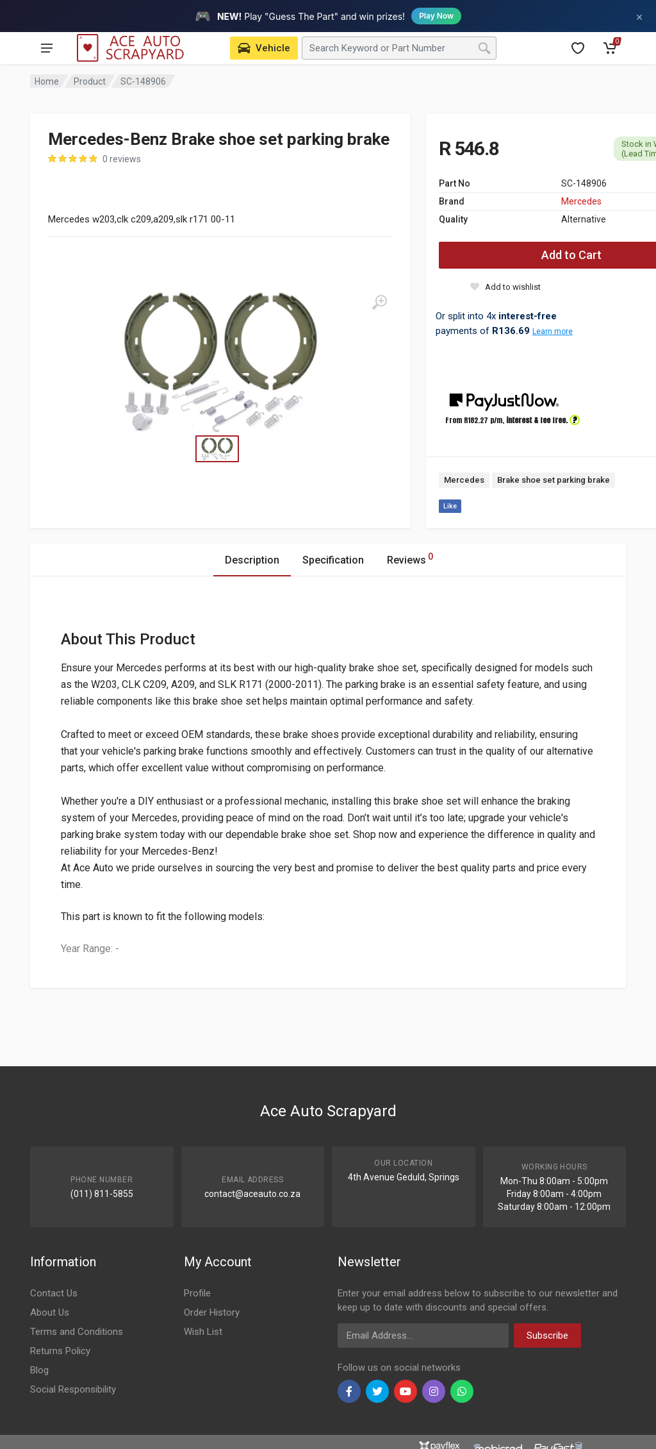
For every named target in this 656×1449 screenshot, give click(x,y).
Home (47, 81)
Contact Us (54, 1293)
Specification (333, 560)
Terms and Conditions (76, 1331)
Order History (212, 1312)
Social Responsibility (73, 1389)
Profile (197, 1293)
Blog (39, 1370)
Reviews (410, 558)
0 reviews (121, 159)
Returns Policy (60, 1351)
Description (252, 560)
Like (450, 506)
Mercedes (581, 201)
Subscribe (547, 1335)
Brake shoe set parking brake (553, 480)
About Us (49, 1312)
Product (90, 81)
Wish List (203, 1331)
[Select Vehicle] (264, 48)
